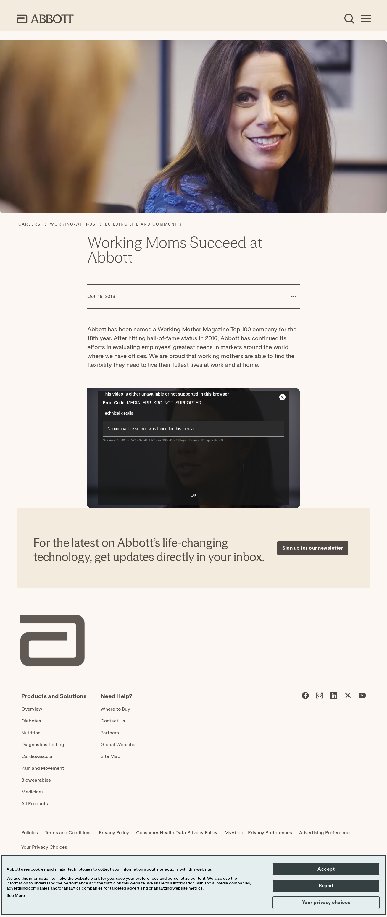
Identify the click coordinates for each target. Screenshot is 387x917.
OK (193, 495)
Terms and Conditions (68, 832)
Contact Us (113, 721)
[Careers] (29, 225)
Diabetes (31, 721)
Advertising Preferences (325, 832)
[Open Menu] (365, 19)
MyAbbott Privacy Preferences (258, 832)
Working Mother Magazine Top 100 (204, 330)
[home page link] (45, 18)
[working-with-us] (72, 225)
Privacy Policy (114, 832)
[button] (294, 296)
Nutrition (31, 732)
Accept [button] (326, 869)
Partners (110, 732)
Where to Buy (115, 709)
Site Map (110, 756)
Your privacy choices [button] (326, 902)
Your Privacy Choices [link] (44, 847)
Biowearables (36, 780)
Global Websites (119, 744)
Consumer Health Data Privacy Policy (176, 832)
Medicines (32, 792)
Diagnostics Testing (42, 744)
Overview (31, 709)
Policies (29, 832)
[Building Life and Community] (143, 225)
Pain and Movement (42, 768)
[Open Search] (349, 19)
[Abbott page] (305, 697)
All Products (34, 803)
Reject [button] (326, 885)
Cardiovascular (37, 756)
